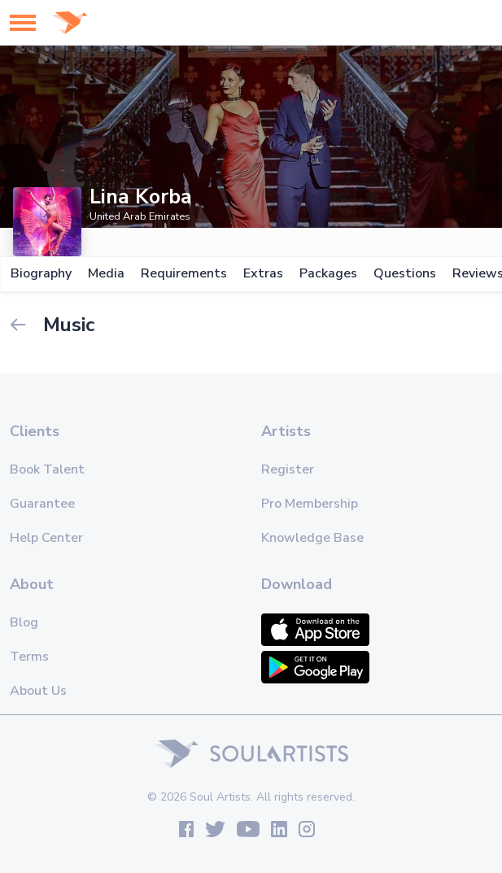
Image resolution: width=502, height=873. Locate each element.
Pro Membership (309, 503)
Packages (327, 273)
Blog (24, 622)
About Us (38, 691)
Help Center (46, 538)
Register (287, 469)
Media (105, 273)
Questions (404, 273)
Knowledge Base (312, 538)
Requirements (183, 273)
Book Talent (47, 469)
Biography (40, 273)
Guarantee (42, 503)
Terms (29, 656)
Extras (262, 273)
